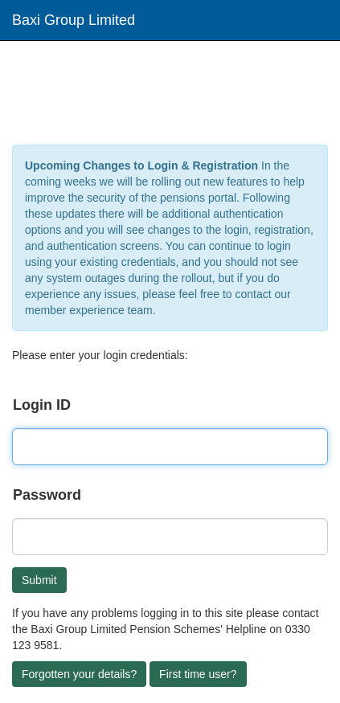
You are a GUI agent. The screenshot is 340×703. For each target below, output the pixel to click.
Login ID (42, 405)
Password (47, 495)
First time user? (197, 674)
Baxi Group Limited (73, 20)
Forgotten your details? (79, 674)
